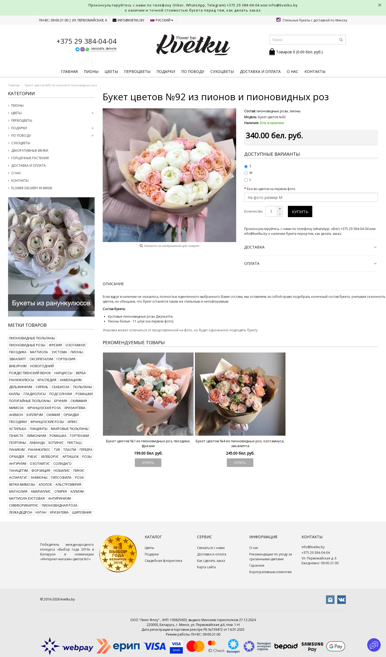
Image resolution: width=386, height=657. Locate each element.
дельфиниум (20, 387)
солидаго (62, 463)
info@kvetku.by (128, 20)
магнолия (18, 491)
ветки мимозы (22, 484)
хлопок (45, 484)
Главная (69, 71)
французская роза (44, 408)
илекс (73, 422)
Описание (113, 283)
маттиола (39, 352)
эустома (59, 352)
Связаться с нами (211, 547)
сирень (42, 387)
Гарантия (256, 565)
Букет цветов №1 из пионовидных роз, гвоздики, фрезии (148, 443)
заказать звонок (104, 48)
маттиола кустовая (27, 498)
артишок (70, 456)
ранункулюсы (21, 380)
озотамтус (40, 463)
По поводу (192, 71)
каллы (14, 394)
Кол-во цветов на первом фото (271, 189)
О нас (292, 71)
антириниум (59, 498)
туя (57, 449)
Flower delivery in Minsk (31, 188)
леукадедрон (20, 512)
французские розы (47, 422)
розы (87, 456)
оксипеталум (41, 359)
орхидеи (71, 415)
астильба (17, 428)
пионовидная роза (59, 505)
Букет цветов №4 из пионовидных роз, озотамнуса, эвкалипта (240, 443)
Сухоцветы (222, 71)
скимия (53, 415)
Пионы (91, 71)
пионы (76, 352)
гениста (16, 435)
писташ (74, 442)
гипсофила (61, 477)
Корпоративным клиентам (270, 572)
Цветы (111, 71)
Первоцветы (137, 71)
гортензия (66, 359)
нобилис (62, 470)
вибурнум (18, 366)
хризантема (75, 408)
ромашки (84, 394)
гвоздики (18, 422)
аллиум (77, 491)
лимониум (36, 435)
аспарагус (18, 477)
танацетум (18, 470)
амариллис (41, 491)
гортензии (79, 435)
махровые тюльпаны (69, 428)
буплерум (35, 415)
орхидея (16, 456)
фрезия (55, 345)
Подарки (166, 71)
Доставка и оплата (260, 71)
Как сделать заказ (211, 560)
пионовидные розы (27, 345)
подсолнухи (60, 394)
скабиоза (60, 387)
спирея (60, 491)
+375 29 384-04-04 (243, 5)
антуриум (17, 463)
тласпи (69, 449)
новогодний (42, 366)
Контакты (315, 71)
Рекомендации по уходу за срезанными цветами (270, 556)
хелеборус (50, 456)
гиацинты (38, 428)
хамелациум (70, 380)
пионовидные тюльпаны (32, 338)
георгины (17, 442)
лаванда (37, 442)
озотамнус (75, 345)
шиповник (82, 512)
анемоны (39, 477)
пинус (78, 470)
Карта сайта (206, 567)
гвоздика (18, 352)
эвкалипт (17, 359)
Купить (300, 211)
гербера (86, 449)
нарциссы (63, 373)
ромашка (58, 435)
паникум (17, 449)
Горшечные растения (30, 158)
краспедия (47, 380)
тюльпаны (82, 387)
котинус (56, 442)
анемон (16, 415)
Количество (253, 211)
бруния (60, 401)
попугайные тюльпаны (30, 401)
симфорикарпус (23, 505)
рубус (33, 456)
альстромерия (68, 484)
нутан (41, 512)
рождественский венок (30, 373)
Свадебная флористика (163, 560)
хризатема (59, 512)
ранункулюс (39, 449)
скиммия (78, 401)
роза (79, 477)
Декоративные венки (29, 150)
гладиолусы (35, 394)
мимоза (16, 408)
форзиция (40, 470)
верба (81, 373)
